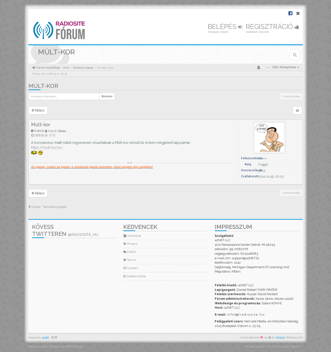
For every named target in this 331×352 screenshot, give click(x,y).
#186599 (39, 131)
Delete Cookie (134, 276)
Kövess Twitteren (65, 230)
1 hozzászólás (291, 96)
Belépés (225, 27)
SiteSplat (280, 337)
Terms (129, 260)
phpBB (45, 337)
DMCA (129, 252)
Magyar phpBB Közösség (67, 346)
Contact (130, 268)
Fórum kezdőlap (47, 67)
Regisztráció (272, 27)
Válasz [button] (38, 110)
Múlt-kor (43, 85)
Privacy (130, 244)
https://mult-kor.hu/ (47, 147)
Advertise (132, 236)
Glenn (62, 131)
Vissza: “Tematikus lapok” (48, 207)
